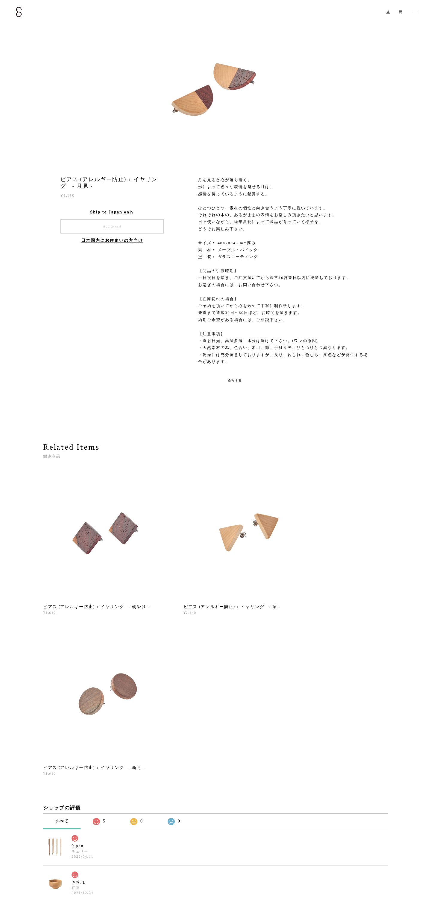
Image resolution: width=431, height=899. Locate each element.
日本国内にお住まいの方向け (112, 240)
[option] (215, 91)
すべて (62, 635)
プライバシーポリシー (57, 863)
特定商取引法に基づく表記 (102, 863)
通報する (235, 380)
